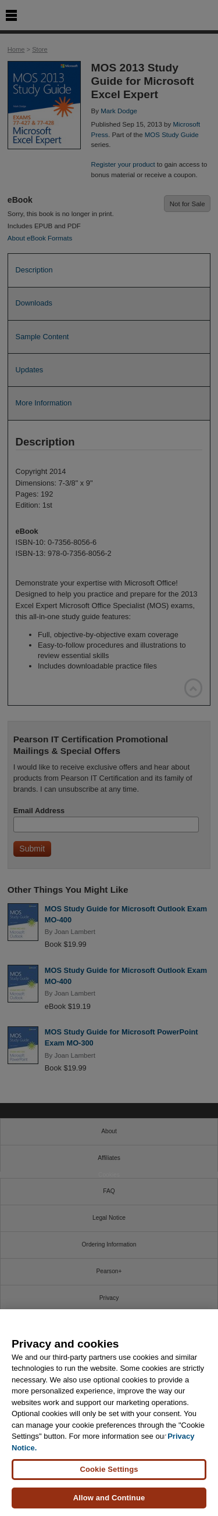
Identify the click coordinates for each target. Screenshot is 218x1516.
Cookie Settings (109, 1469)
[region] (109, 1412)
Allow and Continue (109, 1497)
